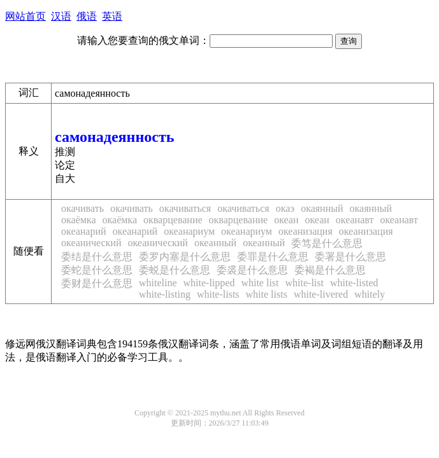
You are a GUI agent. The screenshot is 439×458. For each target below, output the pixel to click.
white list (259, 282)
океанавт (355, 219)
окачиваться (185, 208)
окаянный (322, 208)
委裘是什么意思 (252, 270)
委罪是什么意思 (272, 256)
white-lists (218, 294)
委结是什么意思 (97, 256)
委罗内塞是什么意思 (185, 256)
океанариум (189, 231)
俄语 (86, 16)
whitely (369, 294)
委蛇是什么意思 (97, 270)
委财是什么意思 (97, 283)
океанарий (83, 231)
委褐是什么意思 (330, 270)
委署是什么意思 (350, 256)
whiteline (158, 282)
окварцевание (173, 219)
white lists (266, 294)
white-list (304, 282)
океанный (215, 242)
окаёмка (78, 219)
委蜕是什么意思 (174, 270)
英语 (112, 16)
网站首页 (25, 16)
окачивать (82, 208)
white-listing (165, 294)
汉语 (61, 16)
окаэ (285, 208)
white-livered (321, 294)
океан (286, 219)
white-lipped (209, 282)
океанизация (305, 231)
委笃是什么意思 (327, 243)
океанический (91, 242)
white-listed (354, 282)
